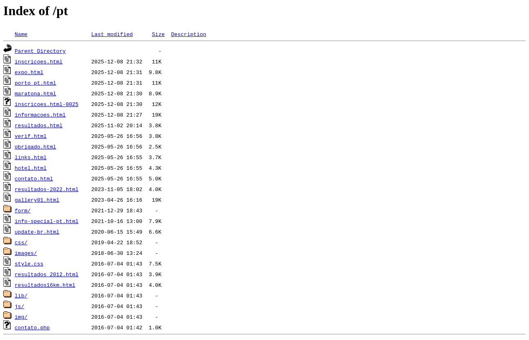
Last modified (112, 34)
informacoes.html (40, 114)
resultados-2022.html (47, 189)
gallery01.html (37, 199)
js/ (19, 306)
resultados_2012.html (47, 274)
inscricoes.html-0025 (47, 104)
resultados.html (39, 125)
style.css (29, 263)
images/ (26, 253)
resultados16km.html (45, 284)
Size (158, 34)
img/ (21, 316)
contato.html (34, 178)
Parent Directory (40, 50)
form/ (23, 210)
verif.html (31, 136)
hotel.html (31, 167)
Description (188, 34)
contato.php (32, 327)
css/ (21, 242)
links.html (31, 157)
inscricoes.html (39, 61)
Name (21, 34)
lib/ (21, 295)
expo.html (29, 72)
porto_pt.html (35, 82)
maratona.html (35, 93)
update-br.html (37, 231)
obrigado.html (35, 146)
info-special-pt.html (47, 221)
